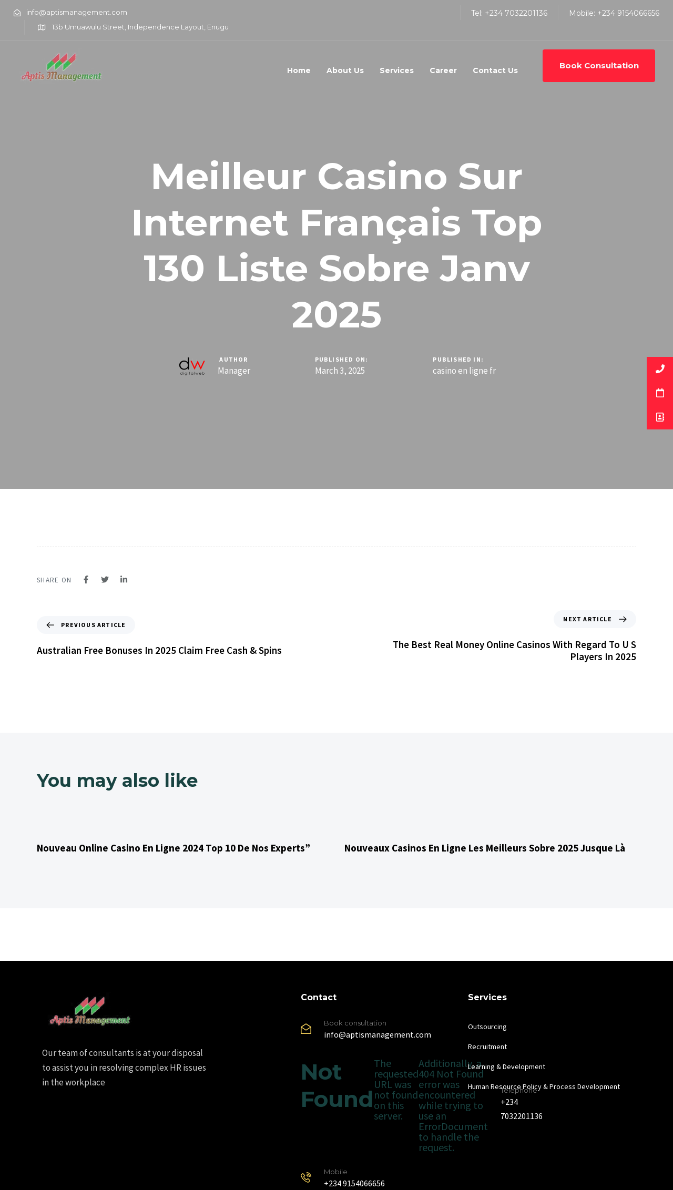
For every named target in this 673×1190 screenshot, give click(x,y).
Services (397, 70)
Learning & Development (506, 1066)
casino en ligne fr (464, 370)
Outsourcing (487, 1026)
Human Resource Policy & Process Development (544, 1086)
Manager (234, 370)
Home (299, 70)
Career (443, 70)
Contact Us (495, 70)
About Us (345, 70)
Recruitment (487, 1046)
